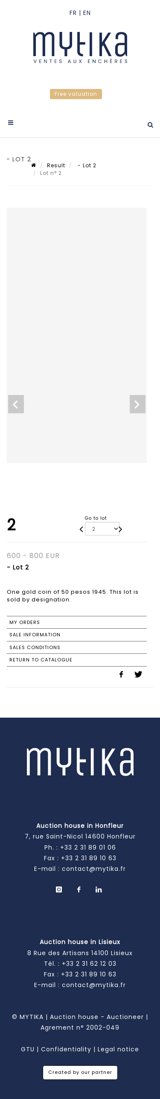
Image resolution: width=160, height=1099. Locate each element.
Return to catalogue (41, 659)
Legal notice (118, 1049)
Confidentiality (66, 1049)
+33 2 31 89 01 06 (88, 847)
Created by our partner (80, 1072)
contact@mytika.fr (94, 868)
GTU (28, 1049)
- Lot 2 (86, 165)
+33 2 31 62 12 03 (89, 963)
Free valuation (76, 93)
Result (56, 165)
